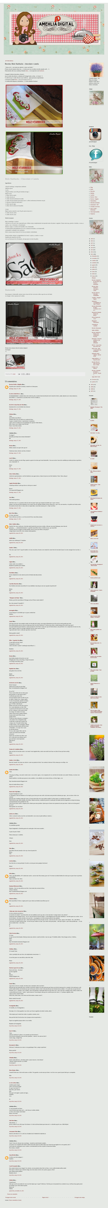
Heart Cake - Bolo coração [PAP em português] (96, 350)
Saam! (10, 621)
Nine (10, 848)
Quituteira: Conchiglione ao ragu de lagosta (96, 303)
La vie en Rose (12, 1082)
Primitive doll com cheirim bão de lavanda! (95, 657)
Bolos (91, 189)
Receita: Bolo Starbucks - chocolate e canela (95, 288)
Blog (91, 187)
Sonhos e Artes (12, 760)
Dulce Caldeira (12, 524)
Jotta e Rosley (12, 474)
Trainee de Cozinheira (14, 749)
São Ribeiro (12, 572)
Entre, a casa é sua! (94, 538)
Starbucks (41, 70)
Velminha (11, 1057)
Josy (10, 497)
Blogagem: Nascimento (95, 321)
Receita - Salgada (94, 199)
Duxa (16, 79)
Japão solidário (95, 330)
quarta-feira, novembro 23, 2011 (16, 1190)
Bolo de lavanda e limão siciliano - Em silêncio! (95, 617)
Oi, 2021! (92, 420)
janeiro (94, 381)
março (93, 276)
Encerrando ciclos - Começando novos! (94, 551)
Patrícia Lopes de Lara (14, 968)
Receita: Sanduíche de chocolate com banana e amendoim (96, 282)
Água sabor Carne (96, 376)
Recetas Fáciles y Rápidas (15, 384)
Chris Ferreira (12, 933)
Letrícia (11, 861)
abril (93, 273)
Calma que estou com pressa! (16, 911)
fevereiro (94, 379)
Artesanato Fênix (13, 1131)
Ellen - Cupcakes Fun (14, 640)
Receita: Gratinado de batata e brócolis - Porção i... (96, 372)
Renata (11, 445)
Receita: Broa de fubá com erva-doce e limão (96, 363)
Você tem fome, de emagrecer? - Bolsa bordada (96, 565)
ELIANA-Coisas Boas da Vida (16, 404)
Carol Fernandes (13, 1166)
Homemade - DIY (94, 204)
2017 (92, 243)
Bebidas (92, 193)
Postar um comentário (12, 1194)
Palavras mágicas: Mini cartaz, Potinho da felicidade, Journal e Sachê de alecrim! (96, 711)
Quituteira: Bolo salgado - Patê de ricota (96, 355)
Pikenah (94, 278)
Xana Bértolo (12, 1155)
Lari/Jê (11, 458)
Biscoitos (92, 191)
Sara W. (11, 1031)
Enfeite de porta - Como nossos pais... (95, 485)
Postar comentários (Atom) (15, 1200)
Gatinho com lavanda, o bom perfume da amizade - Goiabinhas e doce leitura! (96, 726)
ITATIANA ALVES (14, 682)
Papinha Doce (12, 668)
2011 (92, 254)
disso (27, 70)
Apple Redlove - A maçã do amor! (96, 359)
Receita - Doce (93, 197)
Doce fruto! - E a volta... (95, 432)
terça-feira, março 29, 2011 (15, 1025)
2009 (92, 386)
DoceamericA (12, 1045)
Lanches (92, 195)
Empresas (92, 213)
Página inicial (45, 1197)
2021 (92, 241)
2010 (92, 384)
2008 (92, 389)
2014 (92, 247)
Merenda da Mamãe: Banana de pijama (96, 314)
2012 (92, 252)
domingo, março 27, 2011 (15, 388)
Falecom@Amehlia (94, 211)
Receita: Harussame (96, 328)
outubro (94, 260)
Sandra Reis (12, 769)
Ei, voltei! (92, 458)
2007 (92, 391)
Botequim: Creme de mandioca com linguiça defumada (96, 340)
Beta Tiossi (11, 513)
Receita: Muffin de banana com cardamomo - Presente (96, 334)
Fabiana (11, 414)
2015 (92, 245)
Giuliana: (11, 949)
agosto (93, 265)
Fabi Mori (11, 1120)
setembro (94, 262)
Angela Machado (13, 483)
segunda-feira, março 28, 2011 (16, 533)
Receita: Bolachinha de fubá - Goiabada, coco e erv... (96, 308)
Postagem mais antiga (80, 1197)
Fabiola (11, 1180)
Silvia (10, 873)
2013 (92, 249)
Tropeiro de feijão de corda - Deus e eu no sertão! (96, 697)
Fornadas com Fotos (95, 206)
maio (93, 271)
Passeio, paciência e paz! (95, 577)
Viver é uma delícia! (94, 603)
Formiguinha (12, 1005)
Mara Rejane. (12, 1070)
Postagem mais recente (10, 1197)
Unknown (11, 898)
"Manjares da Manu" (14, 598)
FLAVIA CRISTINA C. (14, 393)
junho (93, 269)
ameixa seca (12, 813)
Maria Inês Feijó (13, 791)
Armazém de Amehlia (95, 325)
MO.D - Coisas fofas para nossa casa (96, 345)
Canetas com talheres (95, 367)
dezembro (94, 256)
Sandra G (11, 547)
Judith (10, 538)
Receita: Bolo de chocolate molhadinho (95, 294)
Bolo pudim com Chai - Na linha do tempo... (95, 446)
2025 (92, 238)
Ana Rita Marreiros (14, 583)
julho (93, 267)
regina (10, 561)
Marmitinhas (93, 201)
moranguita (12, 610)
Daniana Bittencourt (14, 886)
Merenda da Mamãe (95, 202)
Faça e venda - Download (93, 209)
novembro (94, 258)
